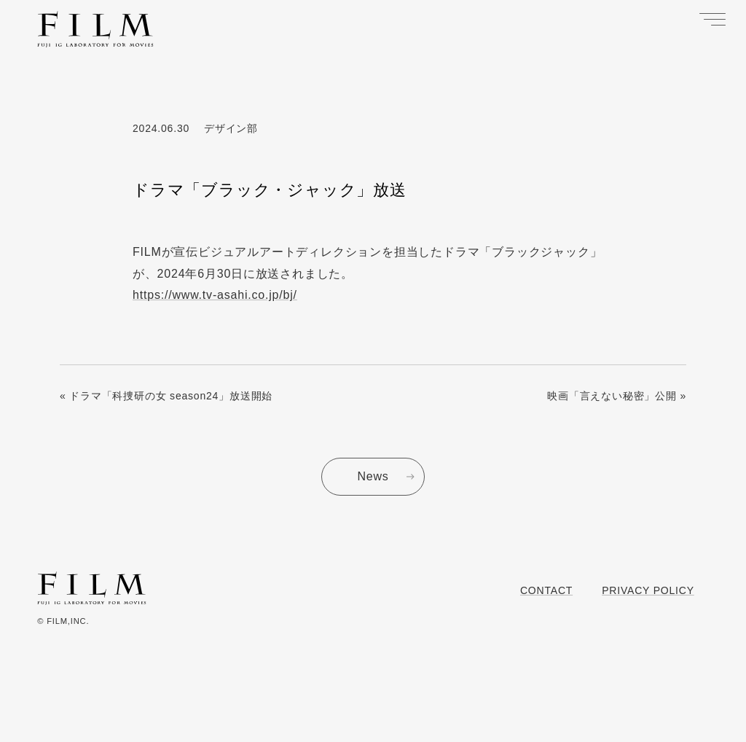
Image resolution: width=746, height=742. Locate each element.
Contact (546, 590)
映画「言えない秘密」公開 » (616, 396)
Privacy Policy (648, 590)
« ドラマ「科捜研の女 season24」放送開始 (166, 396)
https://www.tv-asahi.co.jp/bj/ (215, 295)
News (372, 476)
